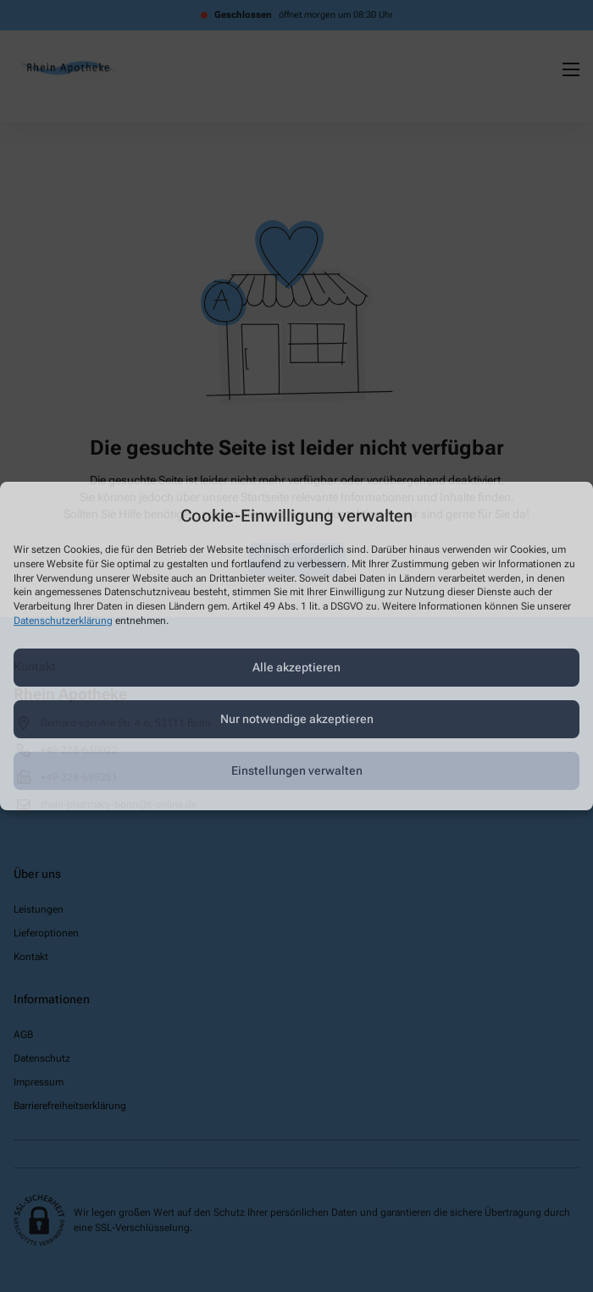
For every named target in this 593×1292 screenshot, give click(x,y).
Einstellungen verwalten (297, 770)
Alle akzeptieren (296, 667)
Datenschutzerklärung (63, 621)
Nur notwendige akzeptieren (297, 719)
